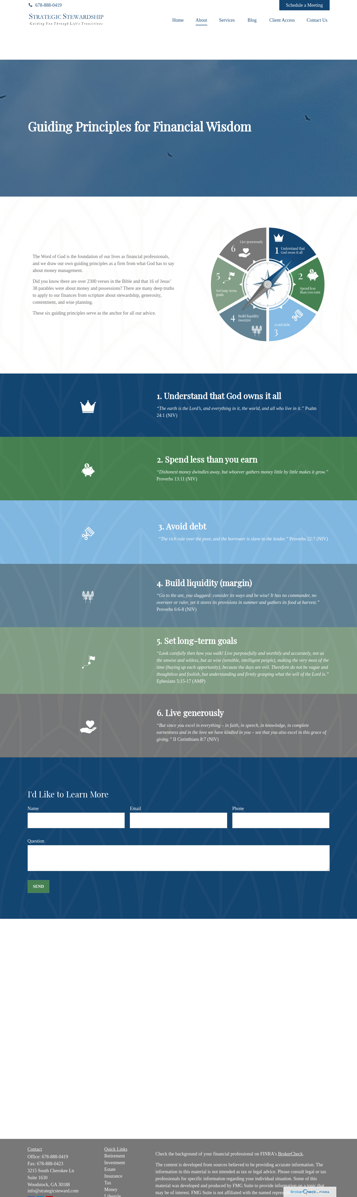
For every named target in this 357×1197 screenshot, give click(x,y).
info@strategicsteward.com (53, 1190)
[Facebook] (268, 5)
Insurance (113, 1176)
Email (135, 808)
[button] (178, 20)
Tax (107, 1182)
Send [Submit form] (38, 886)
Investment (114, 1162)
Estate (110, 1169)
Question (36, 841)
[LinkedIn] (240, 5)
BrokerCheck (290, 1153)
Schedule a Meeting (304, 5)
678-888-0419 (45, 5)
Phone (238, 808)
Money (110, 1189)
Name (33, 808)
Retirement (114, 1156)
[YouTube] (254, 5)
